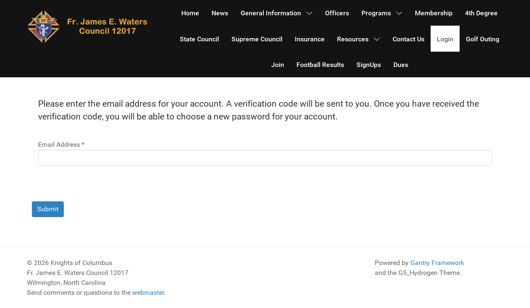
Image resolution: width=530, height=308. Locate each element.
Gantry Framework (437, 263)
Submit (47, 209)
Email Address (61, 144)
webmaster (148, 292)
